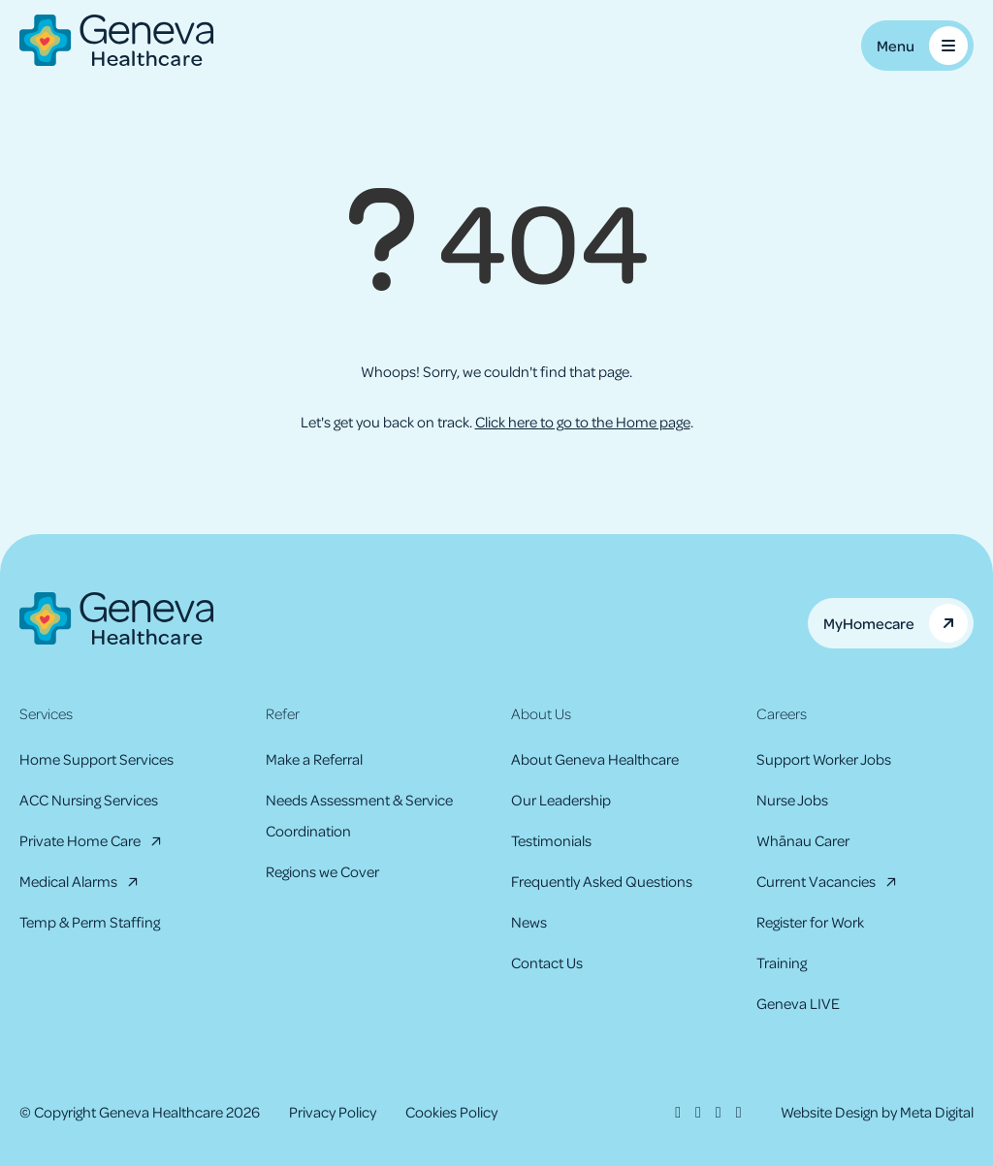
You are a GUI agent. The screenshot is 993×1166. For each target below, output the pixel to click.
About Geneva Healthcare (595, 759)
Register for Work (810, 921)
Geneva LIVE (798, 1003)
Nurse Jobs (792, 799)
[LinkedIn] (718, 1111)
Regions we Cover (322, 871)
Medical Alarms (68, 881)
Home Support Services (96, 759)
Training (781, 962)
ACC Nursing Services (88, 799)
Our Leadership (561, 799)
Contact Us (547, 962)
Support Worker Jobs (823, 759)
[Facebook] (678, 1111)
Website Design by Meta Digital (877, 1111)
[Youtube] (739, 1111)
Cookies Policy (451, 1111)
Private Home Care (80, 840)
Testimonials (551, 840)
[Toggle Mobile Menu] (917, 45)
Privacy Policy (332, 1111)
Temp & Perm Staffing (89, 921)
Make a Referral (314, 759)
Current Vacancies (816, 881)
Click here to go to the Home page (582, 421)
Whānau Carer (802, 840)
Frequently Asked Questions (601, 881)
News (529, 921)
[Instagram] (698, 1111)
